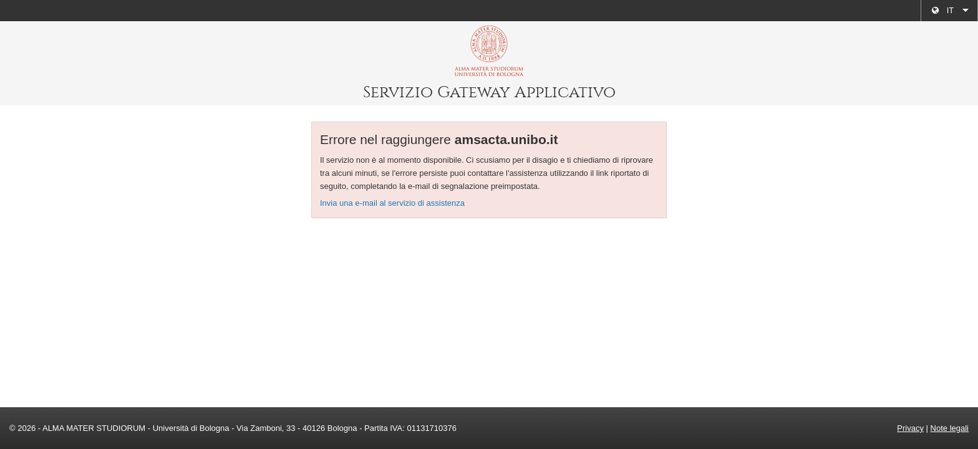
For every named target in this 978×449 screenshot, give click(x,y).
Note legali (950, 428)
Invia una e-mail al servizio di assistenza (392, 203)
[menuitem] (949, 10)
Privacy (910, 428)
